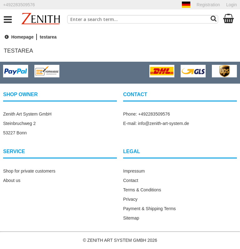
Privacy (130, 199)
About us (11, 180)
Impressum (134, 171)
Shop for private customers (29, 171)
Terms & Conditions (142, 189)
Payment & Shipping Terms (149, 208)
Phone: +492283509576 (146, 114)
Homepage (18, 36)
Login (231, 4)
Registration (208, 4)
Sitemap (131, 217)
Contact (130, 180)
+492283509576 (19, 4)
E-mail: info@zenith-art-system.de (156, 123)
